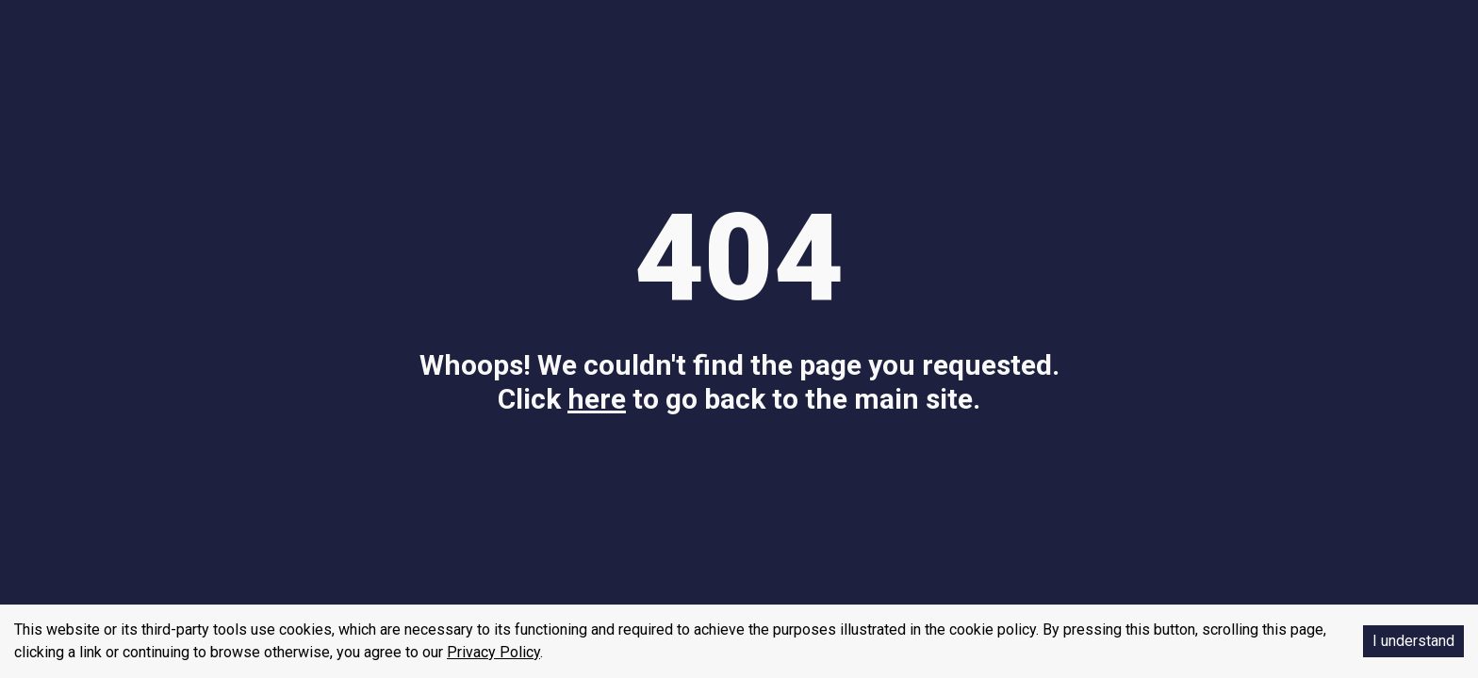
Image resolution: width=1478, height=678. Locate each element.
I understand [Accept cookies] (1413, 641)
